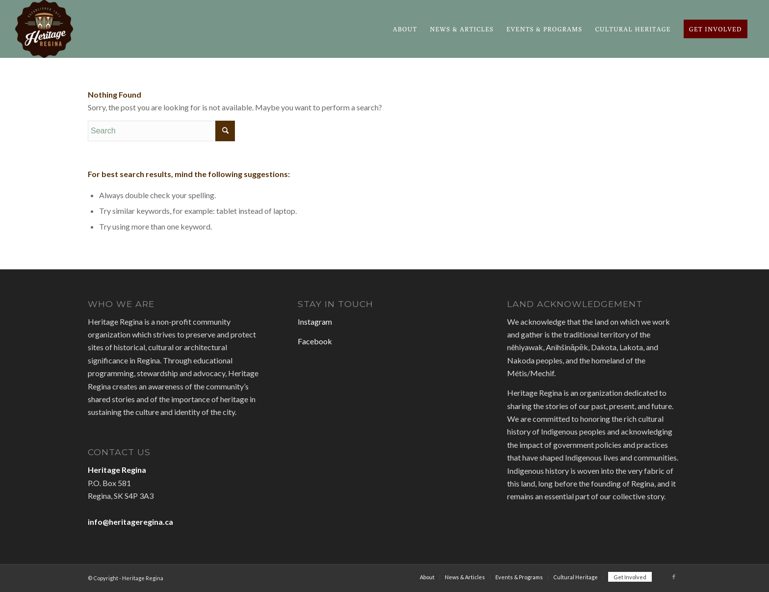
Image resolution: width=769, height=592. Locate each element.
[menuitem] (405, 29)
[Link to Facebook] (673, 576)
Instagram (315, 321)
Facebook (315, 341)
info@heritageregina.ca (130, 521)
